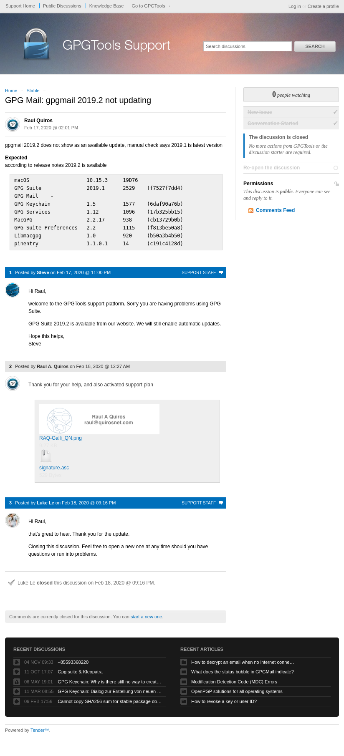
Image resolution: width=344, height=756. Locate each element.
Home (11, 90)
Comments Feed (275, 210)
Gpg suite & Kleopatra (80, 667)
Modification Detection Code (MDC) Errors (234, 677)
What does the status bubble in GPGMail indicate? (242, 667)
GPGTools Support (116, 46)
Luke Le (45, 498)
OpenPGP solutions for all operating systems (237, 687)
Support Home (20, 5)
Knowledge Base (106, 5)
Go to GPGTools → (151, 5)
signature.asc (54, 464)
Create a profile (323, 6)
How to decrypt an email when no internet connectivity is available (243, 658)
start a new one (146, 612)
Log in (294, 6)
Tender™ (39, 726)
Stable (32, 90)
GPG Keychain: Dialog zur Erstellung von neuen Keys (110, 687)
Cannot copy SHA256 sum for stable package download (110, 697)
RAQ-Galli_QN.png (99, 419)
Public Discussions (62, 5)
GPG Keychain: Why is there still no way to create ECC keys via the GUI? (110, 677)
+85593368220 (73, 658)
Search (314, 46)
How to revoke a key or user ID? (224, 697)
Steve (43, 268)
